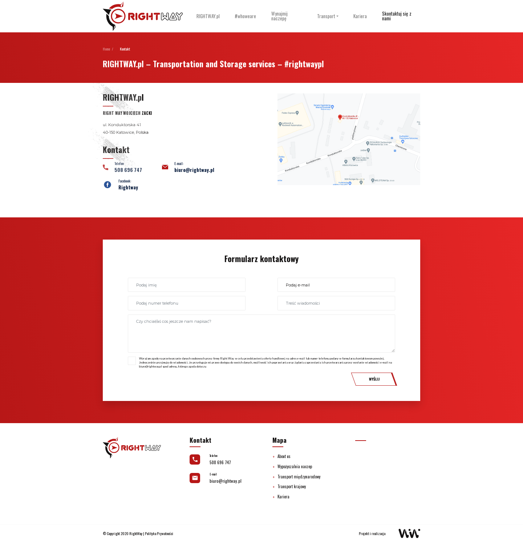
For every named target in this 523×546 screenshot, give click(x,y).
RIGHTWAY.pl (208, 16)
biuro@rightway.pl (194, 170)
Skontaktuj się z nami (396, 16)
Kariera (360, 16)
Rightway (128, 187)
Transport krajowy (291, 486)
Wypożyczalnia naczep (294, 466)
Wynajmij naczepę (279, 16)
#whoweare (245, 16)
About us (284, 456)
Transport (326, 16)
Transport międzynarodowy (298, 476)
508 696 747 (220, 462)
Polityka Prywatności (159, 533)
